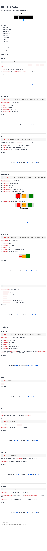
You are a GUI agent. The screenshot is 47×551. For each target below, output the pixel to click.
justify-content (16, 220)
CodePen (38, 83)
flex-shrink (16, 471)
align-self (16, 363)
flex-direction (16, 123)
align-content (16, 312)
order (16, 394)
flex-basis (16, 509)
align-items (16, 269)
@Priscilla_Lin (30, 83)
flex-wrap (16, 161)
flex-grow (16, 437)
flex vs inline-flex (16, 83)
